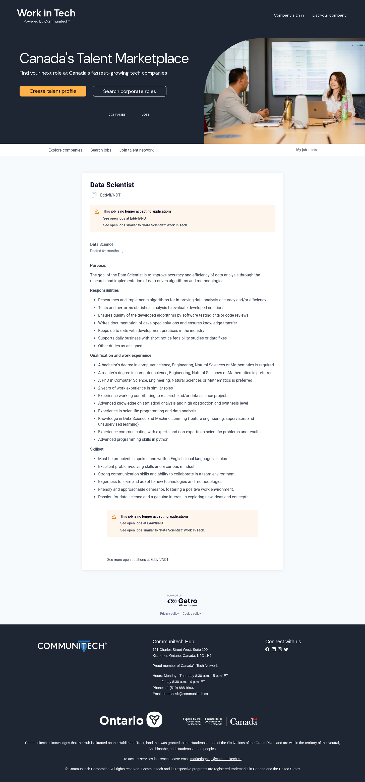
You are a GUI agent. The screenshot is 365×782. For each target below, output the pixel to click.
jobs (100, 150)
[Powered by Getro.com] (182, 601)
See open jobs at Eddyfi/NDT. (126, 218)
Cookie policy (192, 613)
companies (65, 150)
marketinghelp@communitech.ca (215, 759)
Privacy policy (169, 613)
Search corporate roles (129, 91)
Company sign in (289, 15)
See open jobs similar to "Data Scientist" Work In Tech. (145, 225)
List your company (330, 15)
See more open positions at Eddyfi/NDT (138, 560)
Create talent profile (53, 91)
